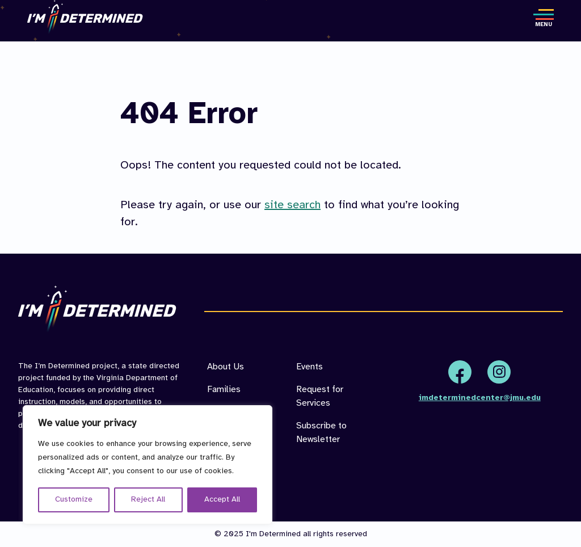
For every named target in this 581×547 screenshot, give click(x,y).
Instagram (499, 372)
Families (224, 389)
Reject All (148, 499)
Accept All (222, 499)
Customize (73, 499)
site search (292, 205)
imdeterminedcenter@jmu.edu (480, 398)
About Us (225, 367)
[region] (147, 464)
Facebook (459, 372)
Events (309, 367)
